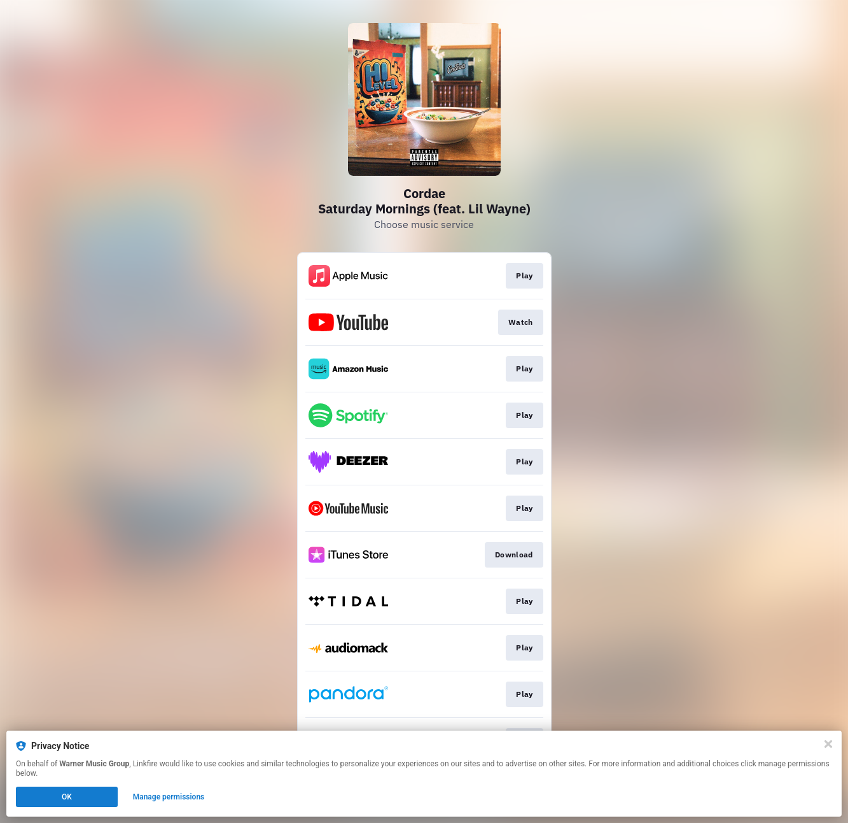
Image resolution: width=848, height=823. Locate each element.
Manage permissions (169, 796)
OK (67, 796)
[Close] (828, 744)
